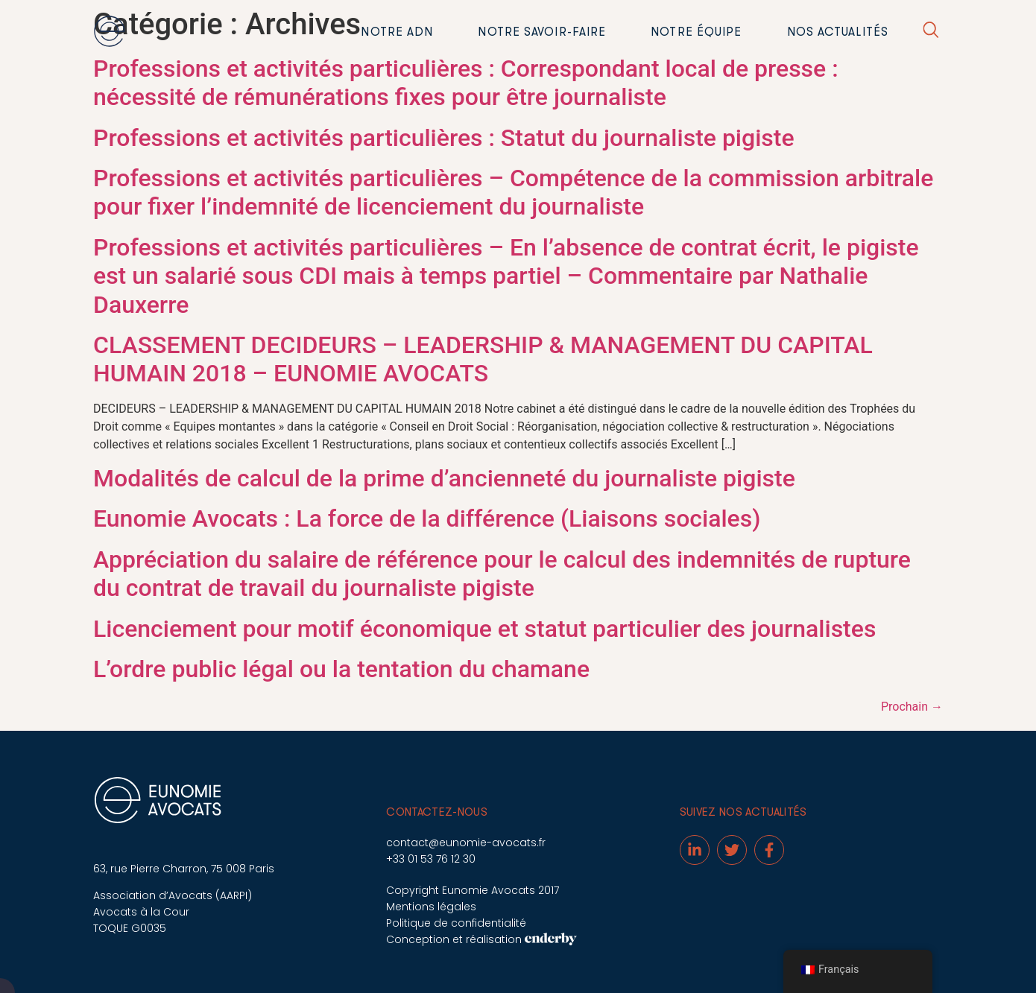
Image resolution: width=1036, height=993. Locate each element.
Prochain (912, 706)
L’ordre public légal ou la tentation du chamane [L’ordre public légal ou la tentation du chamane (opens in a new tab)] (341, 669)
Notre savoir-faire (542, 32)
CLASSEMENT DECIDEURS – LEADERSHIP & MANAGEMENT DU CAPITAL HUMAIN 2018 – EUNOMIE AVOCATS (483, 359)
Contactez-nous (436, 812)
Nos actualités (837, 32)
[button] (930, 32)
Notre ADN (397, 32)
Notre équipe (696, 32)
